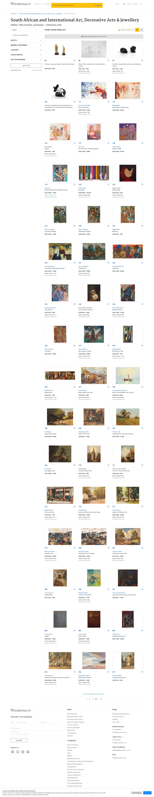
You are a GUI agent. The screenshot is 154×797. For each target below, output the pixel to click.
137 (79, 346)
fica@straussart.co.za (119, 758)
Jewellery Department (73, 772)
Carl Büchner (115, 634)
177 (113, 507)
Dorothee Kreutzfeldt (84, 105)
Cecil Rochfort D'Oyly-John (119, 390)
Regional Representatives (75, 764)
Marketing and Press (73, 758)
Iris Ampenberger (49, 266)
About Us (70, 736)
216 (79, 672)
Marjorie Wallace (83, 593)
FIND (117, 4)
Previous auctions (72, 725)
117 (79, 143)
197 (113, 589)
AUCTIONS (37, 4)
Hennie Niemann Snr (118, 266)
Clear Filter (36, 70)
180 (79, 548)
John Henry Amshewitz (118, 593)
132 (113, 263)
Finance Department (73, 780)
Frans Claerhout (49, 349)
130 (46, 263)
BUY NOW (47, 4)
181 (113, 548)
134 (79, 304)
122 (79, 184)
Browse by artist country (74, 716)
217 (113, 672)
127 (46, 226)
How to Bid (115, 722)
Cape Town (116, 737)
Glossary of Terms (118, 716)
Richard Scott (82, 188)
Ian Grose (81, 146)
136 (46, 346)
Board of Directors (73, 745)
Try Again (98, 5)
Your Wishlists (71, 733)
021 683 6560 (116, 740)
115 (46, 143)
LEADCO (69, 750)
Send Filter (16, 70)
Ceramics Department (74, 775)
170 (79, 465)
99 (113, 60)
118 (113, 143)
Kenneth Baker (82, 390)
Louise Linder (48, 634)
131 (79, 263)
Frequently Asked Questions (121, 714)
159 (46, 428)
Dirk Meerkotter (116, 349)
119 (46, 184)
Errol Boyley (48, 432)
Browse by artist (72, 714)
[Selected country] (13, 734)
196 (79, 589)
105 (46, 102)
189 (46, 589)
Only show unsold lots (20, 35)
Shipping (115, 719)
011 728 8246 (116, 729)
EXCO (69, 753)
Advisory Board (72, 747)
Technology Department (74, 783)
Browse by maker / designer (75, 722)
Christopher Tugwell (84, 675)
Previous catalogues (73, 727)
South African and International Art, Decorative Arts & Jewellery (40, 14)
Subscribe (19, 740)
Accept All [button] (147, 793)
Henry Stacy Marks (83, 432)
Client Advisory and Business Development (80, 761)
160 (79, 428)
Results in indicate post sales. (94, 694)
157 (79, 387)
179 (46, 548)
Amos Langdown (49, 229)
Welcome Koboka (50, 551)
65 (45, 60)
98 (79, 60)
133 (46, 304)
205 (113, 631)
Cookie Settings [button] (136, 793)
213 (46, 672)
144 (113, 346)
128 (79, 226)
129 (113, 226)
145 (46, 387)
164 (113, 428)
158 (113, 387)
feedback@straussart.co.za (121, 750)
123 (113, 184)
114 (113, 102)
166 (46, 465)
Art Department (71, 767)
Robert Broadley (116, 675)
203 (79, 631)
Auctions (14, 14)
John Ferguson (49, 593)
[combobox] (14, 721)
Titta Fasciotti (116, 432)
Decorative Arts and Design (75, 769)
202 (46, 631)
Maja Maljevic (116, 105)
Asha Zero (47, 188)
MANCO (69, 756)
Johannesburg (117, 726)
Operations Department (74, 786)
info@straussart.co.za (119, 732)
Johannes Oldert (117, 551)
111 (79, 102)
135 (113, 304)
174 (79, 507)
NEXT (96, 699)
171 (113, 465)
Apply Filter (26, 65)
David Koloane (116, 146)
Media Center (71, 730)
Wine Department (72, 778)
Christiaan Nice (82, 510)
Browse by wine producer (75, 719)
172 (46, 507)
